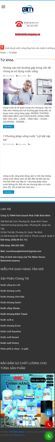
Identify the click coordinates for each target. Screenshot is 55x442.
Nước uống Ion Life (10, 285)
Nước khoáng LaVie (11, 291)
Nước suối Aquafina (11, 331)
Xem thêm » (9, 126)
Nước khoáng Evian (11, 326)
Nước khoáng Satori (11, 302)
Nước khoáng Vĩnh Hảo (12, 297)
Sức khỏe (22, 76)
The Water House (17, 432)
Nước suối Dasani (10, 337)
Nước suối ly (7, 320)
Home (3, 53)
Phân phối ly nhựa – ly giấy (14, 349)
